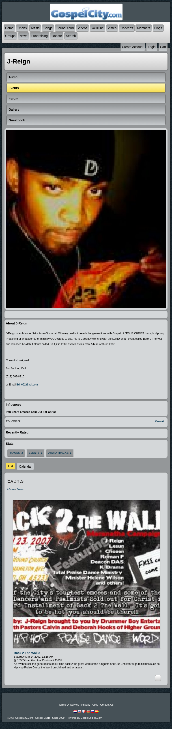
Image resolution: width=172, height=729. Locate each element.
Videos (82, 28)
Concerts (126, 28)
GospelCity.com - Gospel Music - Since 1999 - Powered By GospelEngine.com (58, 717)
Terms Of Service (68, 704)
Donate (57, 36)
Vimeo (112, 28)
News (23, 36)
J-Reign (11, 489)
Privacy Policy (89, 704)
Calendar (25, 466)
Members (143, 28)
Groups (10, 36)
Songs (47, 28)
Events (20, 489)
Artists (35, 28)
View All (159, 421)
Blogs (158, 28)
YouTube (97, 28)
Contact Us (106, 704)
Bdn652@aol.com (27, 384)
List (10, 466)
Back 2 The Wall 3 (27, 653)
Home (9, 28)
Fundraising (39, 36)
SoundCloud (65, 28)
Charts (22, 28)
